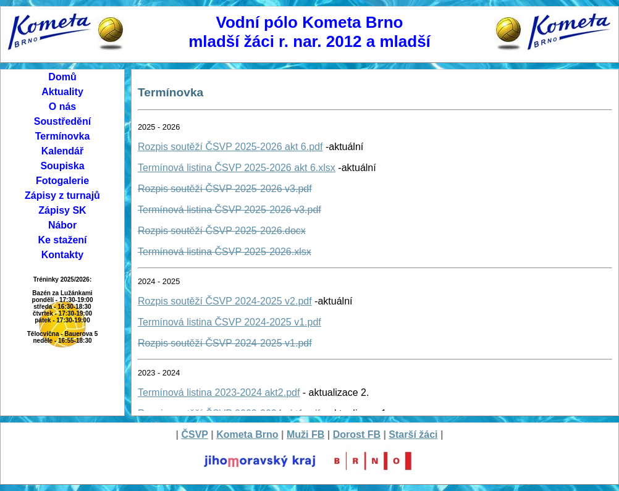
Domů (62, 77)
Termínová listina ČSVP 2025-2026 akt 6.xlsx (236, 167)
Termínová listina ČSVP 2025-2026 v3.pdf (229, 209)
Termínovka (62, 136)
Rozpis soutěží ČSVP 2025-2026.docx (222, 230)
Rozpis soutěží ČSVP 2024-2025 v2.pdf (225, 301)
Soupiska (62, 166)
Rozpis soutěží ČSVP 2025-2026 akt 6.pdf (230, 146)
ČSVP (194, 434)
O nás (62, 106)
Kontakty (62, 255)
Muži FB (305, 434)
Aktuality (62, 91)
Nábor (62, 225)
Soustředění (62, 121)
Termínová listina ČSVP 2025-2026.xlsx (224, 251)
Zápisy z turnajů (62, 195)
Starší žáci (413, 434)
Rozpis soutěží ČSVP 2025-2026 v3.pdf (225, 188)
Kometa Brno (247, 434)
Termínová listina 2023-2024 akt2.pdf (219, 392)
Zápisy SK (62, 210)
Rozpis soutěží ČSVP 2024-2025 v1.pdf (225, 343)
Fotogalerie (62, 180)
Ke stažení (62, 240)
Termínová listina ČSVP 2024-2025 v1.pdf (229, 322)
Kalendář (62, 151)
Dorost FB (357, 434)
